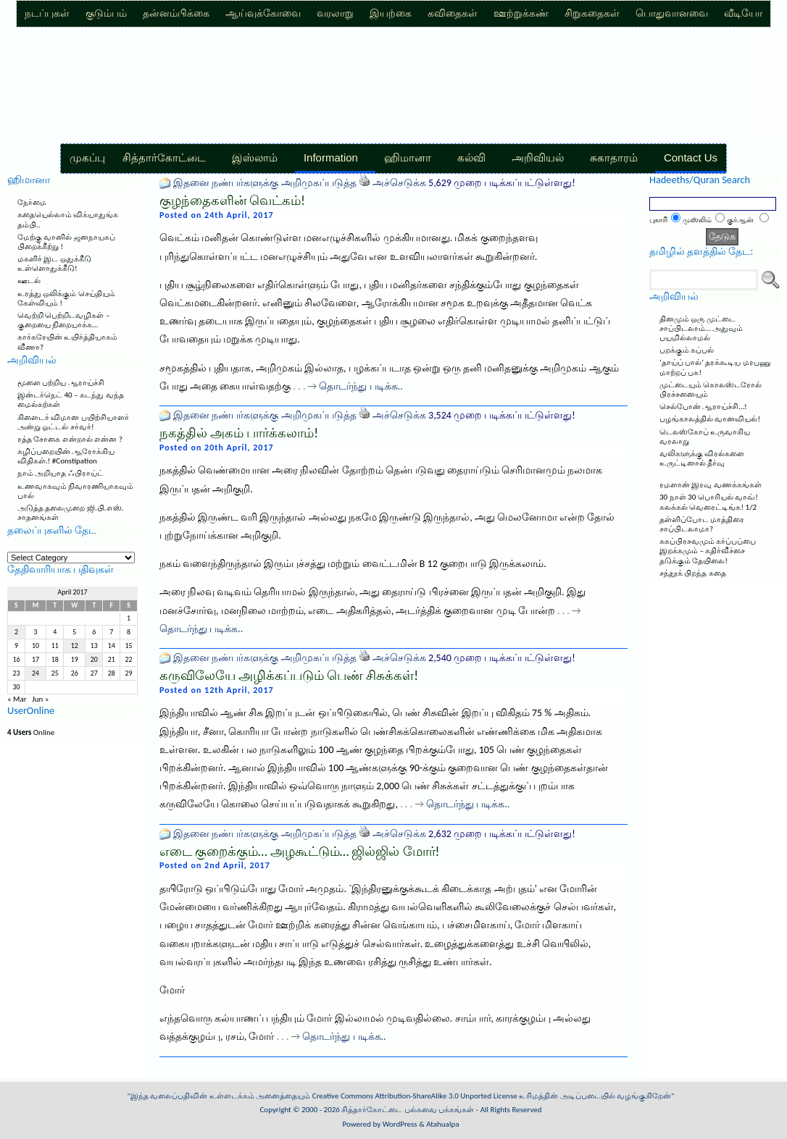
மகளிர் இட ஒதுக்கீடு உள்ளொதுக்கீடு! (54, 263)
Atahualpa (442, 1124)
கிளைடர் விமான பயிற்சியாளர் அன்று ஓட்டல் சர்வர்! (73, 422)
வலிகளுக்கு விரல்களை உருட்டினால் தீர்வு (702, 458)
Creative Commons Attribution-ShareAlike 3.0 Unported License (414, 1096)
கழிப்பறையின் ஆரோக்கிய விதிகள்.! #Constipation (66, 456)
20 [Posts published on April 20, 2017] (94, 659)
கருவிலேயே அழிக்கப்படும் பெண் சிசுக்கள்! (288, 676)
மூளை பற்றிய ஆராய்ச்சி (60, 382)
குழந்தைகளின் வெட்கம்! (232, 201)
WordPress (400, 1124)
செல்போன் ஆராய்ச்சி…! (703, 406)
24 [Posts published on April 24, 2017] (35, 673)
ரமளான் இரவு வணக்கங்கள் (710, 484)
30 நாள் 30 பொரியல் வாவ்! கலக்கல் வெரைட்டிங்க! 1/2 (708, 501)
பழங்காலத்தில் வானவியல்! (709, 419)
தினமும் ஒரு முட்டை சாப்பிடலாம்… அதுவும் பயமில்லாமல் (701, 328)
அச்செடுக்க (399, 183)
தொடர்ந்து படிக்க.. (360, 386)
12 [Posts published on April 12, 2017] (74, 646)
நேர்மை (31, 202)
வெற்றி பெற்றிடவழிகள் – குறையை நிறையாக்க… (63, 320)
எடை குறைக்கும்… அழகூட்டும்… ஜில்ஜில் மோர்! (299, 851)
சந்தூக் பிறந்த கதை (692, 573)
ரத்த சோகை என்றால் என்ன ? (69, 439)
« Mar (17, 699)
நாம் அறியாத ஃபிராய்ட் (60, 473)
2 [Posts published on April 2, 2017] (16, 632)
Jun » (40, 699)
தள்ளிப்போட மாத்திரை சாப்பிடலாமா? (702, 524)
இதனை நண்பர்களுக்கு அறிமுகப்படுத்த (264, 183)
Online (30, 732)
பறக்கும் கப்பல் (687, 350)
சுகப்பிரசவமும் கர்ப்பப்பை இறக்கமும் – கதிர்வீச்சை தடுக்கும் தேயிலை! (708, 551)
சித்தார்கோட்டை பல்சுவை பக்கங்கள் (407, 1109)
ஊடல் (29, 280)
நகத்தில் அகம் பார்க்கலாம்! (238, 433)
